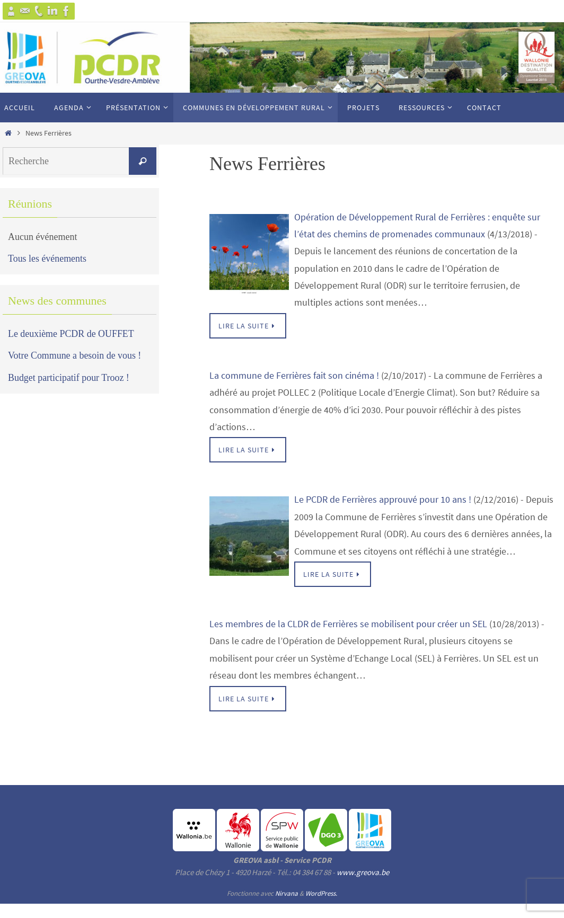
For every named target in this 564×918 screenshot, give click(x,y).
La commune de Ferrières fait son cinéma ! (294, 375)
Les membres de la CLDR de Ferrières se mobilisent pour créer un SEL (348, 624)
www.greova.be (363, 872)
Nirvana (286, 893)
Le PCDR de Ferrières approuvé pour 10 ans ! (382, 499)
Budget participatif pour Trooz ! (69, 377)
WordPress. (321, 893)
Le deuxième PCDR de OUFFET (71, 333)
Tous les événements (47, 258)
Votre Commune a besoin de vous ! (75, 355)
